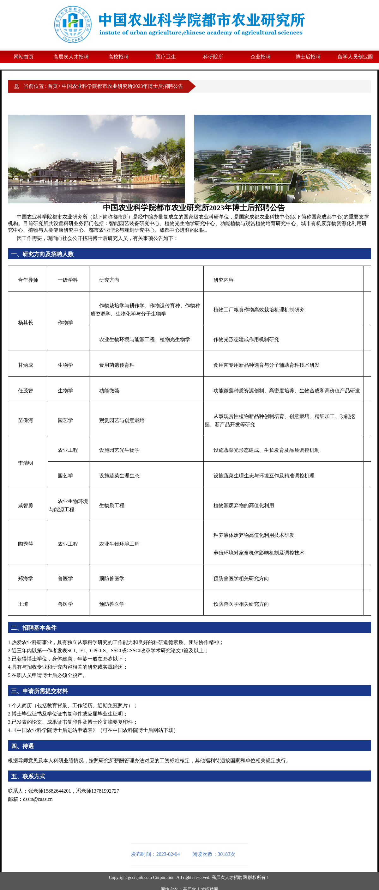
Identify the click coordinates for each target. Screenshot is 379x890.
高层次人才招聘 (71, 56)
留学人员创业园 (355, 56)
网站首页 (24, 56)
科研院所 (213, 56)
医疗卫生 (166, 56)
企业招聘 (260, 56)
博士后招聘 (308, 56)
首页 (53, 86)
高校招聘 (118, 56)
